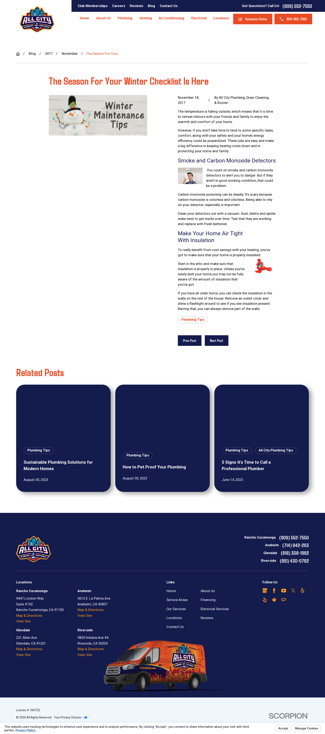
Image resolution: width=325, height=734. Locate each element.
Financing (208, 600)
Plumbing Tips (193, 320)
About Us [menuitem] (103, 18)
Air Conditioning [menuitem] (171, 18)
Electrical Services (215, 609)
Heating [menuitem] (145, 18)
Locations (174, 618)
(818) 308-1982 (295, 553)
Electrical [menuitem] (198, 18)
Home (171, 591)
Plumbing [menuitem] (125, 18)
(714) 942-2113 (295, 545)
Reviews (136, 6)
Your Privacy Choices (70, 717)
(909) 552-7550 (297, 6)
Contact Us (169, 6)
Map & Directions (29, 616)
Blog (151, 6)
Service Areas (177, 600)
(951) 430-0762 (294, 560)
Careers (118, 6)
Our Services (176, 609)
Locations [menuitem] (221, 18)
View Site (23, 621)
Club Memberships (93, 6)
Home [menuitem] (84, 18)
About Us (208, 591)
